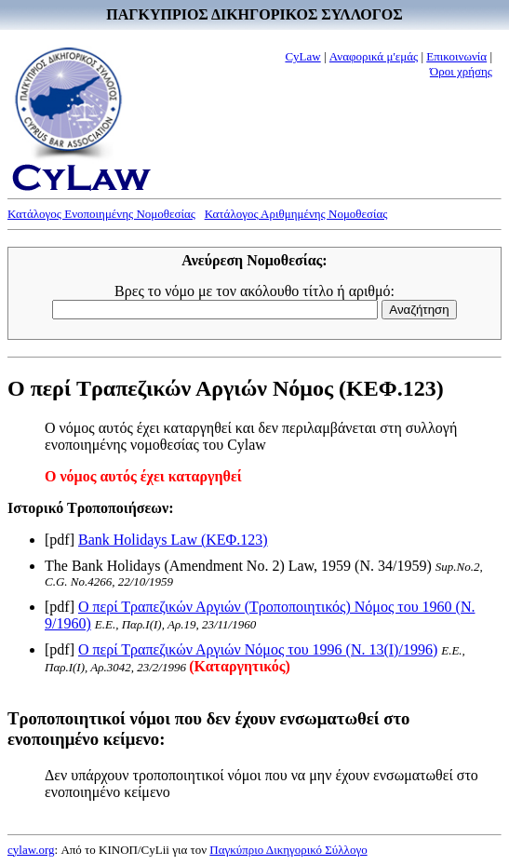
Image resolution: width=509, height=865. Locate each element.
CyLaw (302, 56)
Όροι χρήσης (461, 71)
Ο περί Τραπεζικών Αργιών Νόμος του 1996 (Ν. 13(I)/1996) (257, 649)
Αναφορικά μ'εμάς (373, 56)
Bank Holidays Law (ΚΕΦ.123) (173, 539)
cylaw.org (31, 850)
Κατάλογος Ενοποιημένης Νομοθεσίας (101, 214)
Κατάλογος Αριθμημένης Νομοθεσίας (296, 214)
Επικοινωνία (456, 56)
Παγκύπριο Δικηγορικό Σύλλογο (288, 850)
